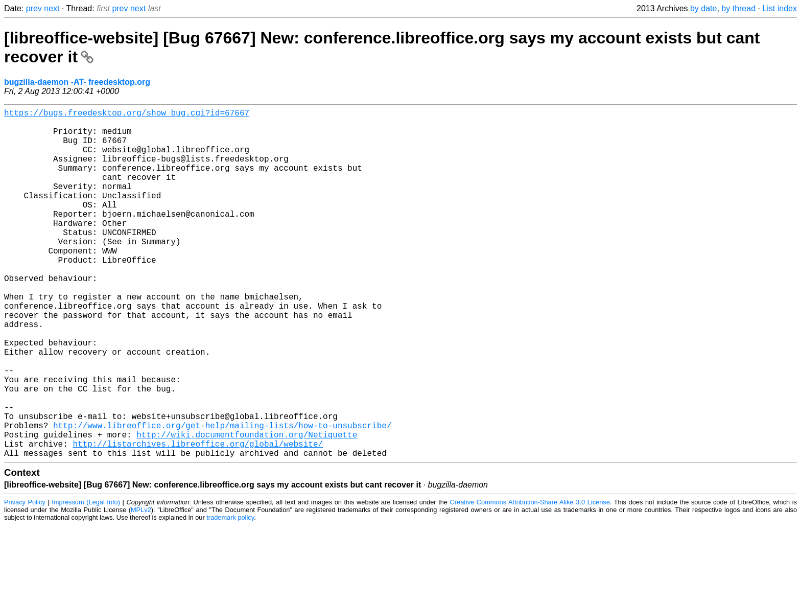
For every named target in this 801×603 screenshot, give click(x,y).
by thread (738, 8)
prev (34, 8)
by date (703, 8)
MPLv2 (141, 587)
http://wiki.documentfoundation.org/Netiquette (246, 508)
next (51, 8)
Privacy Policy (24, 580)
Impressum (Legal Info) (86, 580)
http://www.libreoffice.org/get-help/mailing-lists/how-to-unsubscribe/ (222, 496)
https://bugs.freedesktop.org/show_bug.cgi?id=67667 (126, 114)
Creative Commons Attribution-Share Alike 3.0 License (530, 580)
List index (779, 8)
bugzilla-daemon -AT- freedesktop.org (77, 82)
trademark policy (230, 595)
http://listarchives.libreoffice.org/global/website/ (198, 519)
